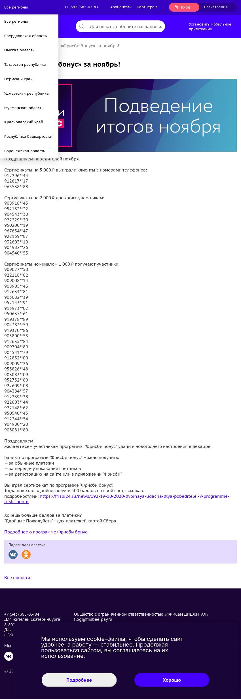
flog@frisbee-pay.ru (93, 619)
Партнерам (147, 7)
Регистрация (216, 7)
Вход (185, 7)
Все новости (17, 577)
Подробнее (79, 680)
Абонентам (120, 7)
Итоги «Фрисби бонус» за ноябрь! (83, 45)
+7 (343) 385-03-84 (81, 7)
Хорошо (172, 680)
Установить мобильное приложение (210, 26)
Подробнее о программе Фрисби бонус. (46, 532)
